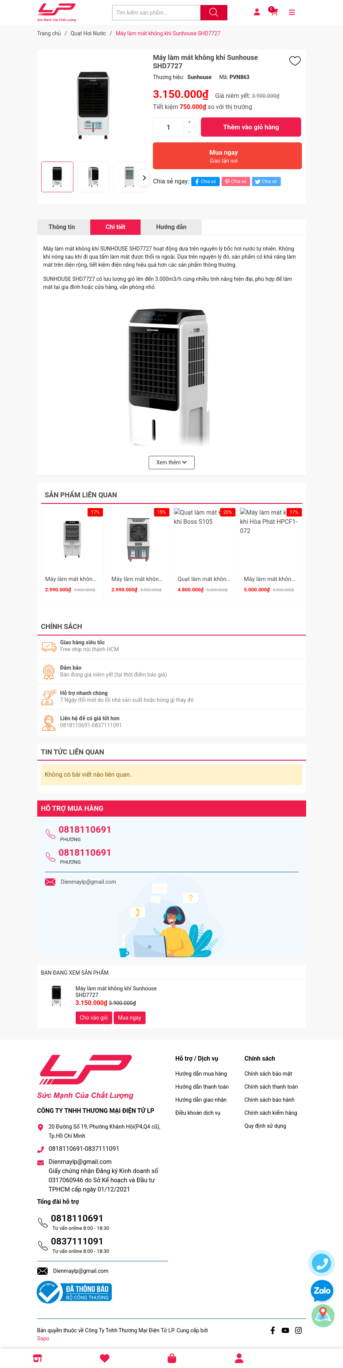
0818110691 (85, 826)
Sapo (43, 1335)
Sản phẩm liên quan (81, 495)
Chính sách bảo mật (268, 1070)
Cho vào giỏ (94, 1014)
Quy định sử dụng (266, 1122)
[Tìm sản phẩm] (156, 12)
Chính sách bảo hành (270, 1096)
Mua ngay (223, 158)
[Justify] (212, 12)
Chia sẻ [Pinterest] (235, 182)
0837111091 (77, 1238)
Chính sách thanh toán (271, 1083)
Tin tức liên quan (72, 748)
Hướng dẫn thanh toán (202, 1083)
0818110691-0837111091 (84, 1145)
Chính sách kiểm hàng (271, 1109)
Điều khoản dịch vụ (198, 1109)
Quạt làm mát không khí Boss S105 (222, 579)
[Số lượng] (168, 127)
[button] (144, 177)
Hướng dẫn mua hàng (201, 1070)
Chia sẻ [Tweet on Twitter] (265, 182)
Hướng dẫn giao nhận (201, 1096)
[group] (93, 105)
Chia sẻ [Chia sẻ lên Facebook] (204, 182)
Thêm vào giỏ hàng (251, 127)
